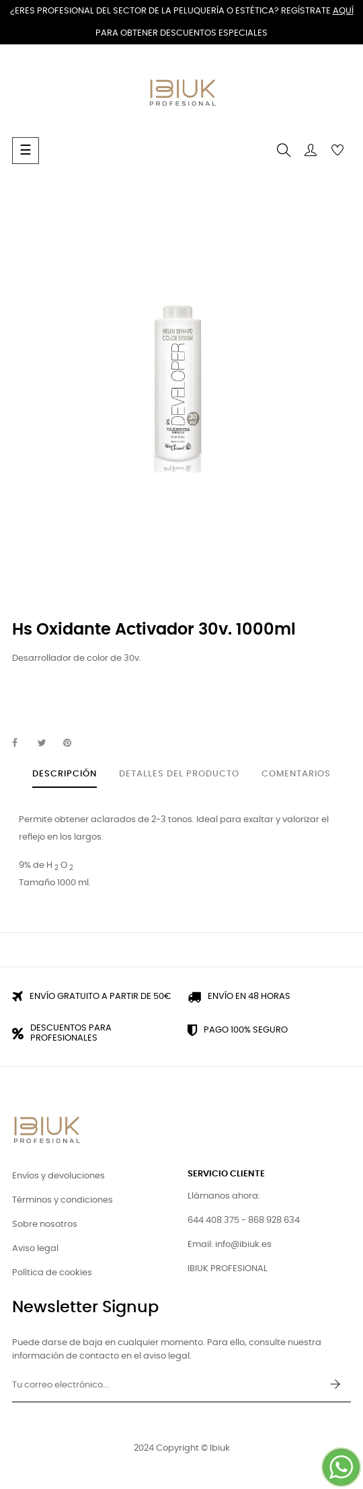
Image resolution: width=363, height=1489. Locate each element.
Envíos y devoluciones (58, 1176)
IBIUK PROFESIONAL (228, 1268)
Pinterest (73, 743)
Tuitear (48, 743)
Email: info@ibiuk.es (230, 1244)
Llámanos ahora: (224, 1196)
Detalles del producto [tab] (179, 774)
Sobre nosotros (44, 1224)
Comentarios (296, 774)
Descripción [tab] (64, 774)
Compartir (22, 743)
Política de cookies (52, 1273)
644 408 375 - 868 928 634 (244, 1220)
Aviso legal (35, 1248)
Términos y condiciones (62, 1200)
